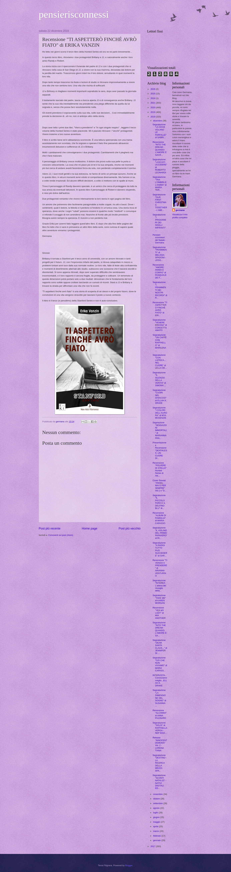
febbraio (157, 836)
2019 (153, 112)
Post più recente (49, 528)
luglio (156, 812)
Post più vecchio (130, 528)
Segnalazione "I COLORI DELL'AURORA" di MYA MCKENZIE (160, 412)
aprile (156, 826)
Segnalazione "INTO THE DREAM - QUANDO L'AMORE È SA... (160, 629)
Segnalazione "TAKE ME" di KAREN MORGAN (159, 599)
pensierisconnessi (74, 14)
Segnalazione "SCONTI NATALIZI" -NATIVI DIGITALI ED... (159, 781)
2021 (153, 103)
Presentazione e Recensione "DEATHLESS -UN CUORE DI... (160, 450)
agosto (156, 808)
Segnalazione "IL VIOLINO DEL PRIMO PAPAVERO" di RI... (160, 532)
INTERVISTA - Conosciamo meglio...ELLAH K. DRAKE (160, 680)
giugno (156, 817)
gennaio (157, 840)
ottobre (156, 798)
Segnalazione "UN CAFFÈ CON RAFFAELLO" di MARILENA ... (160, 343)
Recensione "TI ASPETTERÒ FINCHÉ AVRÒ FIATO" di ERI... (160, 309)
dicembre (158, 120)
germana (180, 210)
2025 (153, 93)
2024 (153, 98)
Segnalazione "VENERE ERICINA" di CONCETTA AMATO (160, 325)
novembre (158, 794)
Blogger (129, 865)
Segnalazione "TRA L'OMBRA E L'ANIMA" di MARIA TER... (160, 183)
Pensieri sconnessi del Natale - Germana (159, 239)
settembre (158, 803)
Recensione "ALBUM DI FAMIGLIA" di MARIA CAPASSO (159, 518)
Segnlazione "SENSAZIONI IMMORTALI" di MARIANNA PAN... (160, 430)
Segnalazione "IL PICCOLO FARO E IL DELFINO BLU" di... (159, 501)
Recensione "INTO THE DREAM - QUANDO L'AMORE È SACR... (160, 148)
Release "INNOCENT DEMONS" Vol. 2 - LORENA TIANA (160, 744)
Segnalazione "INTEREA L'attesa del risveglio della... (159, 585)
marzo (156, 831)
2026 (153, 89)
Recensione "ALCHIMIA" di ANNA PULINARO (160, 714)
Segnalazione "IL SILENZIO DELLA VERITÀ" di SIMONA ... (159, 379)
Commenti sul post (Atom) (60, 535)
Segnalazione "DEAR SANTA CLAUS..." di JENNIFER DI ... (160, 646)
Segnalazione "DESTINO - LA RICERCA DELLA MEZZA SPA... (160, 763)
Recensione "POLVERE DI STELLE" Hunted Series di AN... (160, 469)
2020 (153, 107)
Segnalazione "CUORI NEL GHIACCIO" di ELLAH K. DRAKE (160, 396)
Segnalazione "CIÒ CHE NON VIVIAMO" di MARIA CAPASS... (160, 664)
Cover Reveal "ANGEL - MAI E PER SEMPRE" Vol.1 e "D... (159, 485)
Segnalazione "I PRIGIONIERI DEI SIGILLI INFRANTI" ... (159, 222)
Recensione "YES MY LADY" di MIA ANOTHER (159, 612)
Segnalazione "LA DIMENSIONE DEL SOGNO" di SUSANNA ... (159, 698)
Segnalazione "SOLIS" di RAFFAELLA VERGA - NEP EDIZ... (160, 727)
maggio (157, 822)
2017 (153, 846)
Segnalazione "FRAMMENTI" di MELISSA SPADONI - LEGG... (160, 253)
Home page (89, 528)
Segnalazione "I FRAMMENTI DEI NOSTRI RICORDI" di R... (160, 290)
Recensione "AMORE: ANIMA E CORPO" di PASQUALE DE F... (159, 271)
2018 (153, 116)
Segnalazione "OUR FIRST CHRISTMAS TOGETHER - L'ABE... (160, 202)
